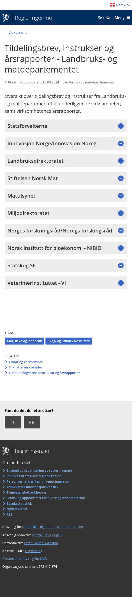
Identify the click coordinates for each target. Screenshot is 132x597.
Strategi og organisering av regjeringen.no (39, 470)
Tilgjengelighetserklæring (26, 492)
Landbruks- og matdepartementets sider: (53, 526)
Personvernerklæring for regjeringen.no (37, 481)
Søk (101, 17)
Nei (32, 422)
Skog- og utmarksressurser (69, 341)
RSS (9, 514)
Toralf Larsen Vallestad (41, 543)
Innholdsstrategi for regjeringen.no (33, 476)
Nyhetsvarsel (16, 509)
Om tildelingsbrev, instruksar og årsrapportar (44, 373)
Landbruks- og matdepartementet (88, 82)
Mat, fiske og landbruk (24, 341)
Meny (120, 17)
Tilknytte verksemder (25, 367)
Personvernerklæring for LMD (24, 558)
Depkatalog (33, 551)
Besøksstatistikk (19, 503)
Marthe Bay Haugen (47, 535)
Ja (12, 422)
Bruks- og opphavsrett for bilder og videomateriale (46, 498)
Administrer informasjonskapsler (32, 487)
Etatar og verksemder (25, 362)
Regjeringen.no (32, 17)
